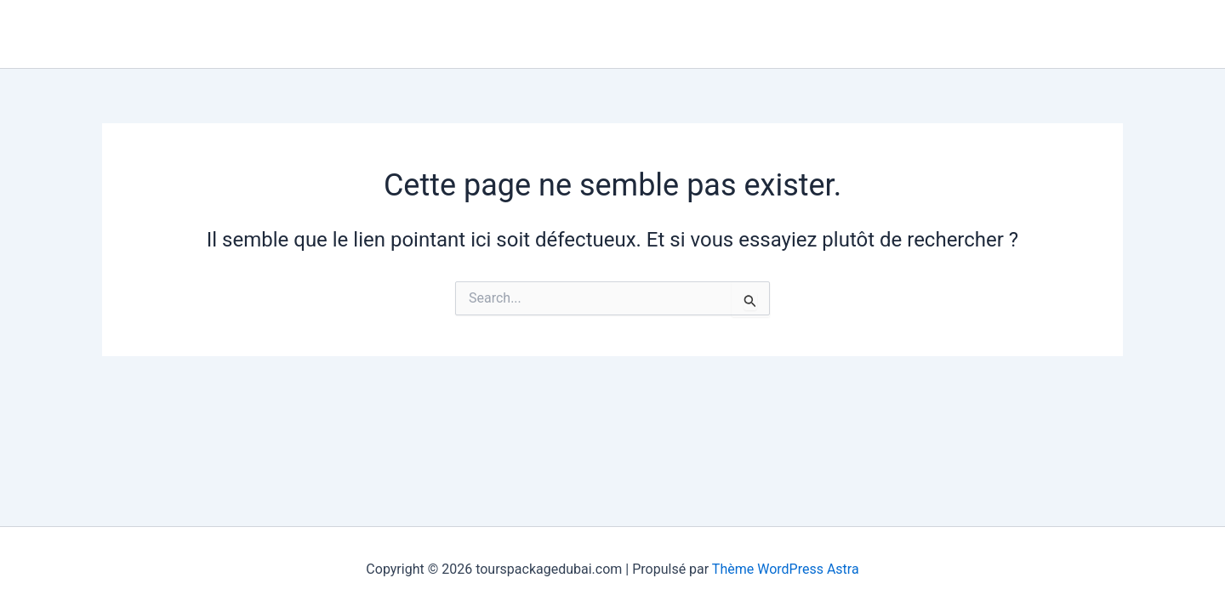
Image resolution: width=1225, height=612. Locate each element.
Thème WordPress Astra (785, 569)
